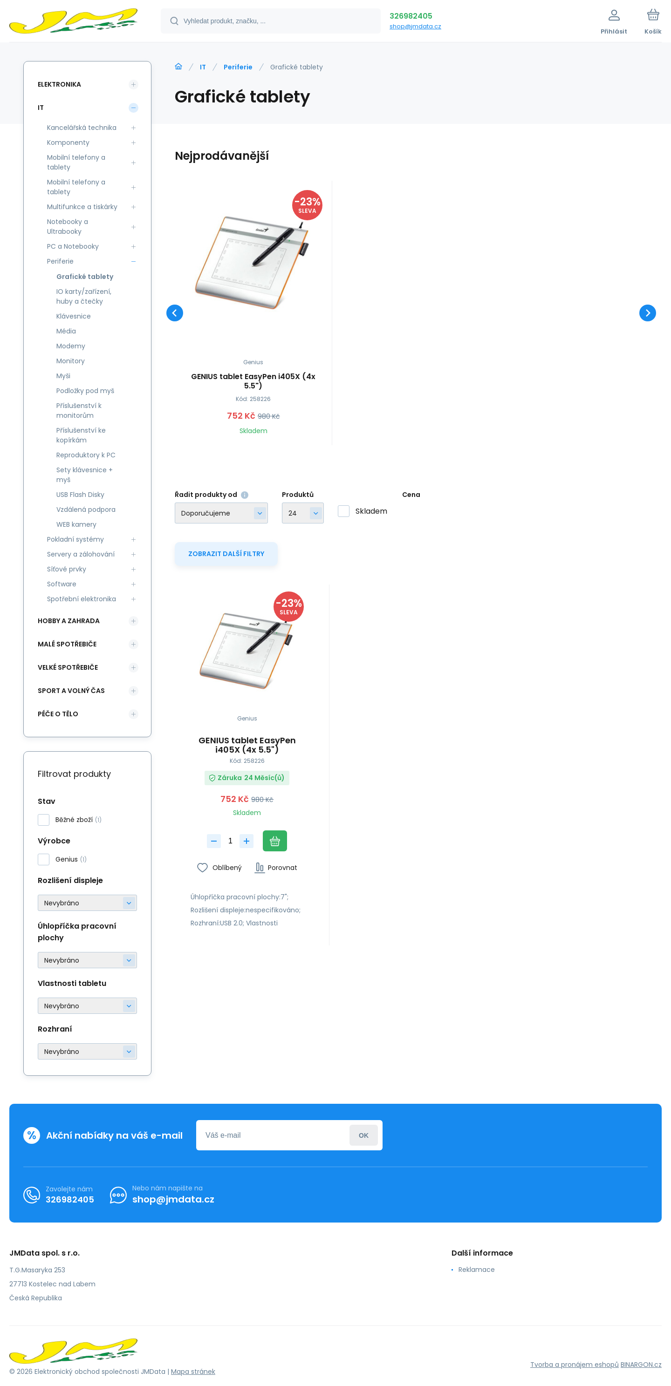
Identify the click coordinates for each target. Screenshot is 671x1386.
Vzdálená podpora (86, 509)
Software (61, 584)
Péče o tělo (58, 714)
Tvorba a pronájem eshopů (574, 1364)
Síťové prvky (66, 569)
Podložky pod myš (85, 390)
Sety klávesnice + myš (84, 474)
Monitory (70, 361)
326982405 (411, 16)
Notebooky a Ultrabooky (67, 226)
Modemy (70, 346)
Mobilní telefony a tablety (76, 162)
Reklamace (477, 1269)
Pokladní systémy (75, 539)
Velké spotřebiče (68, 667)
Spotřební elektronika (81, 599)
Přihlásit (363, 1135)
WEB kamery (76, 524)
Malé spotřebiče (67, 644)
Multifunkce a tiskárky (82, 206)
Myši (63, 375)
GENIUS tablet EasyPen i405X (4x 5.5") (253, 381)
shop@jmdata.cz (415, 26)
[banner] (73, 22)
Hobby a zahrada (69, 620)
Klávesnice (73, 316)
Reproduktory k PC (86, 455)
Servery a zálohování (81, 554)
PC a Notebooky (73, 246)
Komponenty (68, 142)
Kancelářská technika (81, 127)
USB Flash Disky (80, 494)
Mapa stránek (193, 1371)
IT (203, 67)
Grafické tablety (84, 276)
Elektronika (59, 84)
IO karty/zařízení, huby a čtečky (83, 296)
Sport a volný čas (71, 690)
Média (66, 331)
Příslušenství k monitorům (79, 410)
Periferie (238, 67)
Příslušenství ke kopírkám (81, 435)
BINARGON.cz (641, 1364)
